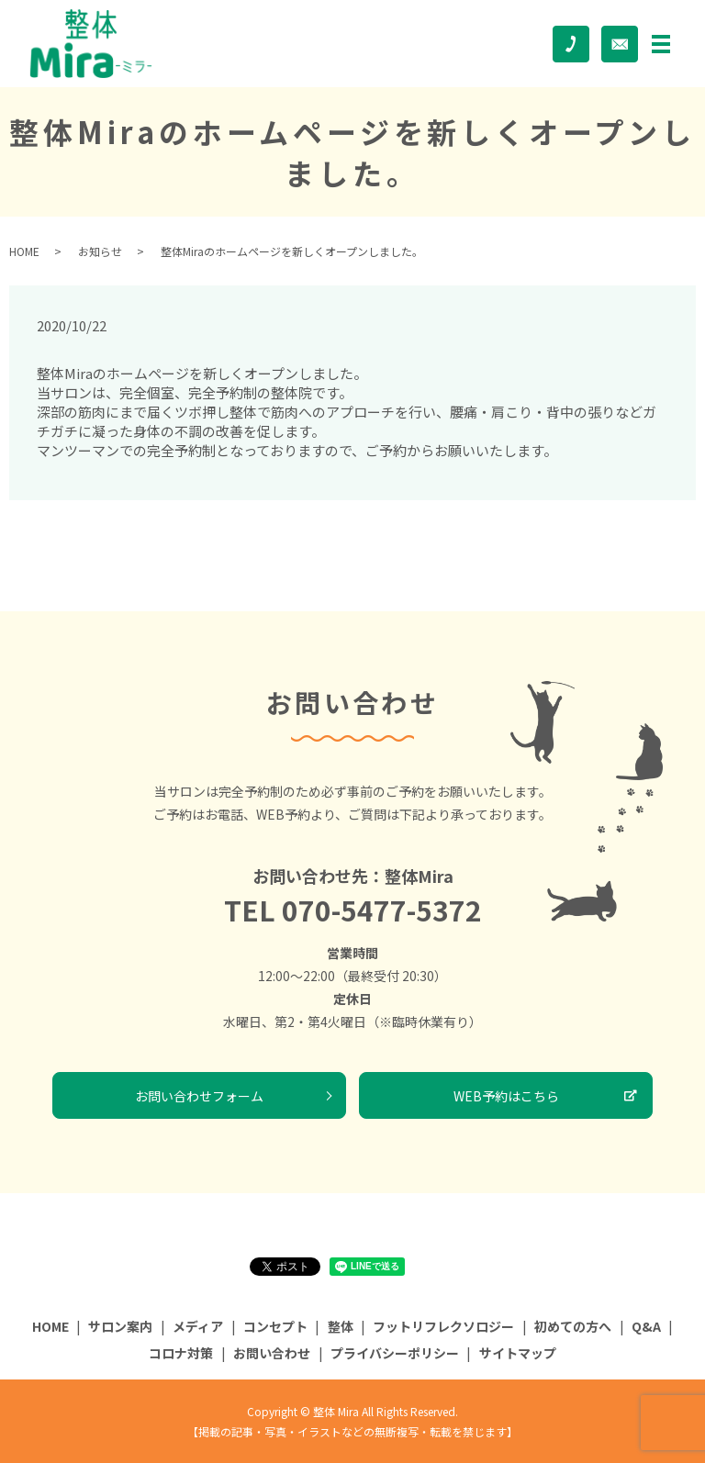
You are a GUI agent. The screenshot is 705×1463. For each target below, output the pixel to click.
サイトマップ (517, 1353)
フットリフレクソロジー (443, 1326)
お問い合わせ (271, 1353)
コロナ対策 (181, 1353)
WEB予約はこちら (506, 1096)
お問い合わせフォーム (199, 1096)
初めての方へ (572, 1326)
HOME (24, 251)
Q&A (646, 1326)
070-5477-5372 (382, 909)
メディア (198, 1326)
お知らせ (100, 251)
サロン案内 (120, 1326)
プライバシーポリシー (394, 1353)
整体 (340, 1326)
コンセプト (275, 1326)
